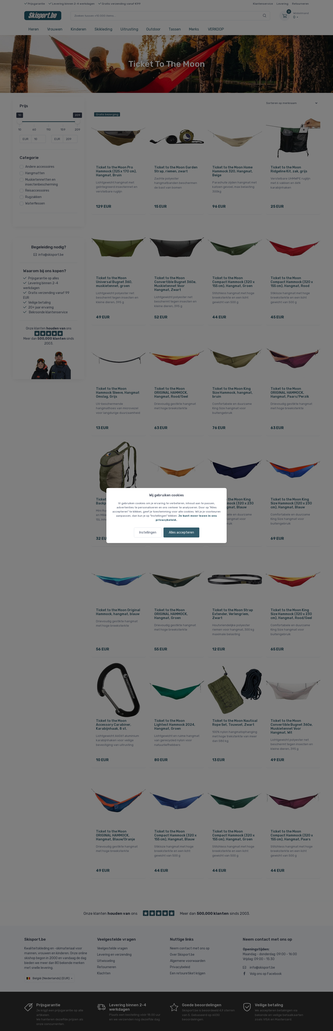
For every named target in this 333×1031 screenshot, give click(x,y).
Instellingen (147, 532)
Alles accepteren (181, 532)
